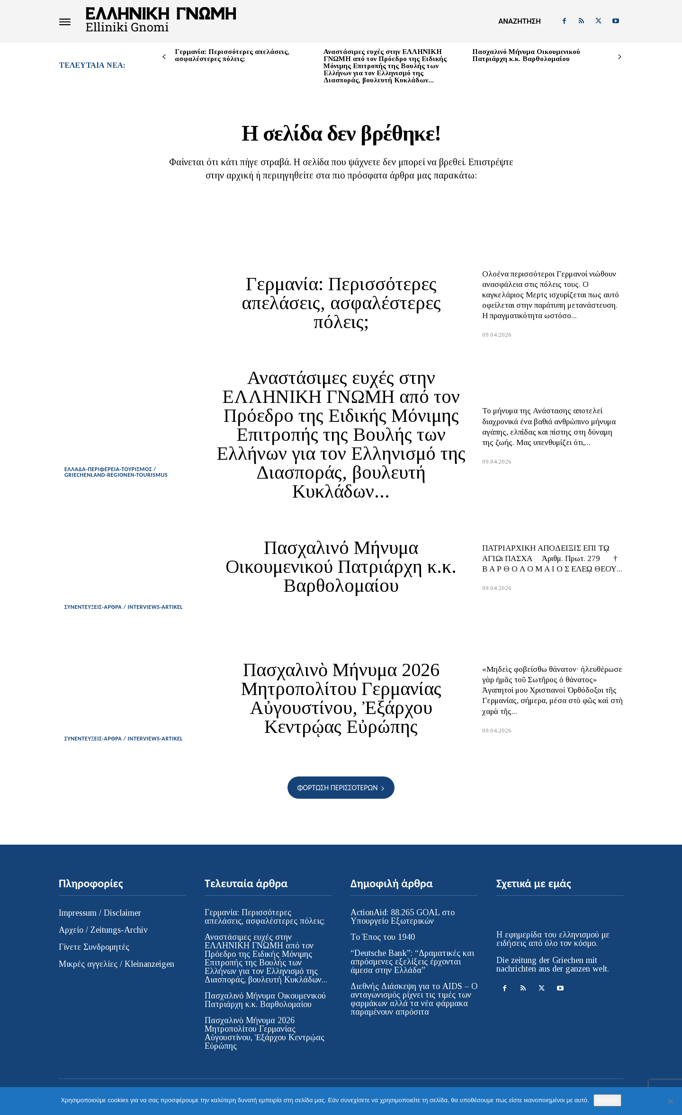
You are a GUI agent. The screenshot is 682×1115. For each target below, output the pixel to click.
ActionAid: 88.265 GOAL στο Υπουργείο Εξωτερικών (402, 924)
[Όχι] (670, 1101)
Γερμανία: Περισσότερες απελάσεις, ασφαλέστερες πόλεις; (232, 55)
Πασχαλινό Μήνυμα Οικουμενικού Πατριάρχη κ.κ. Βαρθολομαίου (526, 55)
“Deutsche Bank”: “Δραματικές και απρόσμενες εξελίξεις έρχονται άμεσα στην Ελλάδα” (412, 968)
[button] (519, 21)
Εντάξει (607, 1100)
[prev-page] (164, 57)
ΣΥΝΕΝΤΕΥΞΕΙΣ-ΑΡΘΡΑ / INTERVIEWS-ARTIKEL (127, 613)
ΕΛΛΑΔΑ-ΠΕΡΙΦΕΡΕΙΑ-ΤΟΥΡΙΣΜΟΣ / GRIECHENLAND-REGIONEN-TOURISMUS (119, 478)
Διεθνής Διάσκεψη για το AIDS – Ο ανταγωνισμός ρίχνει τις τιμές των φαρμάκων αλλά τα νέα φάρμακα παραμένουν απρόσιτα (413, 1006)
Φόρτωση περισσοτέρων (341, 794)
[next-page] (620, 57)
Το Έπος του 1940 (382, 944)
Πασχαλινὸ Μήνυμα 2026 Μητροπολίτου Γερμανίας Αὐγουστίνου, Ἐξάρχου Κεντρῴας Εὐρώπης (341, 705)
